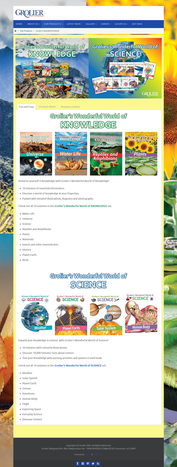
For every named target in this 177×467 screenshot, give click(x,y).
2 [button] (77, 175)
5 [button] (90, 175)
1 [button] (73, 175)
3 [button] (81, 175)
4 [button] (86, 175)
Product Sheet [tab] (47, 106)
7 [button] (99, 175)
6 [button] (94, 175)
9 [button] (107, 175)
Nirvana (88, 454)
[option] (36, 153)
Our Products (26, 31)
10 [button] (111, 175)
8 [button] (103, 175)
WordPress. (98, 454)
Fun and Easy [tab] (26, 106)
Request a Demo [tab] (70, 106)
